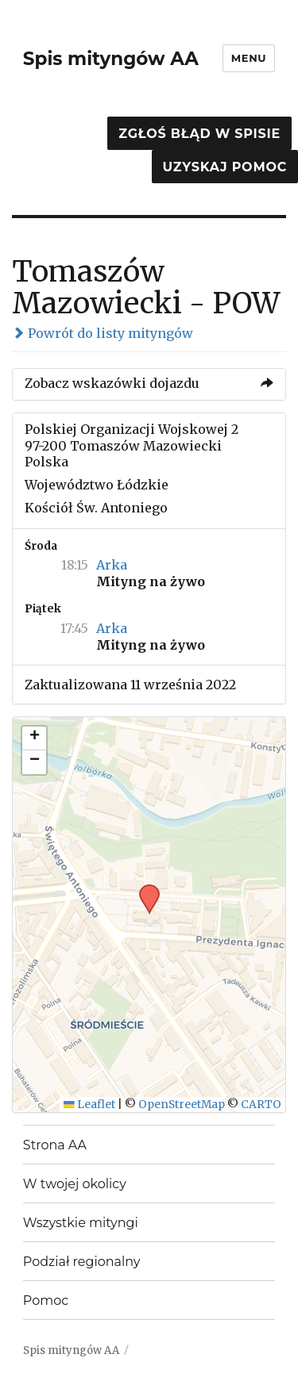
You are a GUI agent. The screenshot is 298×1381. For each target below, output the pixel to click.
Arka (111, 565)
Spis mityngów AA (111, 59)
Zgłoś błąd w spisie (199, 133)
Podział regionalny (82, 1261)
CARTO (261, 1104)
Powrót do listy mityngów (102, 333)
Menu (248, 58)
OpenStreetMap (181, 1104)
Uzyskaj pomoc (225, 167)
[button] (144, 889)
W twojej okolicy (74, 1183)
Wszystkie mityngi (80, 1222)
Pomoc (45, 1300)
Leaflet (89, 1104)
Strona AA (55, 1145)
